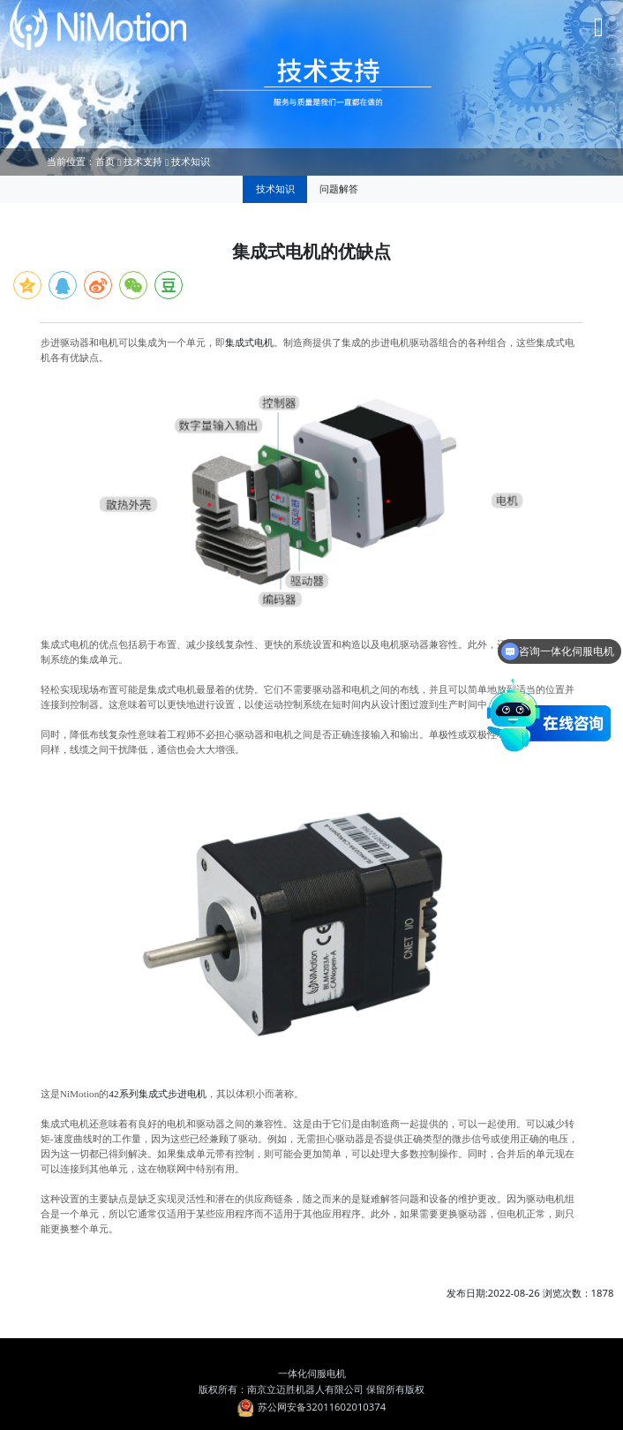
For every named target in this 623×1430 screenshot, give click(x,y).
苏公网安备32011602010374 (311, 1406)
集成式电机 (249, 342)
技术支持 (143, 161)
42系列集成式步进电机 (157, 1093)
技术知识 (190, 161)
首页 (105, 161)
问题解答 (338, 188)
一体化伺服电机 (312, 1373)
